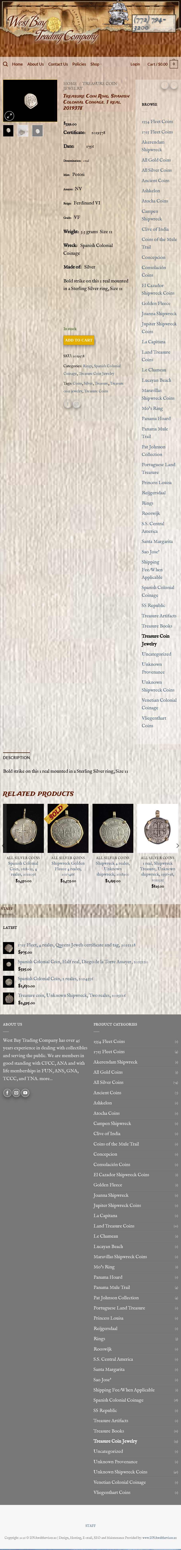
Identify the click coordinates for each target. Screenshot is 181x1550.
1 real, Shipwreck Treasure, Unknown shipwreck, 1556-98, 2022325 (157, 873)
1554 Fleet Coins (157, 122)
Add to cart (78, 340)
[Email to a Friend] (77, 404)
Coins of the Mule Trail (159, 243)
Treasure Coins (96, 391)
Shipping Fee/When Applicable (152, 570)
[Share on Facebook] (68, 404)
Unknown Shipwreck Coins (158, 686)
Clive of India (155, 229)
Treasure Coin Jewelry (90, 86)
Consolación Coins (154, 271)
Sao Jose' (150, 552)
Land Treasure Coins (156, 356)
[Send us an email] (16, 1094)
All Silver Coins (157, 170)
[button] (135, 63)
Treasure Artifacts (159, 616)
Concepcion (153, 258)
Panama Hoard (156, 419)
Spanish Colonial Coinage (158, 591)
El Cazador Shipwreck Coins (158, 289)
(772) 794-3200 (149, 23)
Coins (77, 383)
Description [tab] (16, 758)
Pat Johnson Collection (153, 451)
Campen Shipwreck (152, 215)
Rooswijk (151, 513)
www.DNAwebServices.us (160, 1539)
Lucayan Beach (156, 380)
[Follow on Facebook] (7, 1094)
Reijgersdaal (154, 493)
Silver (88, 383)
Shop (96, 64)
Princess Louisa (157, 483)
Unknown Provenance (153, 668)
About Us (35, 64)
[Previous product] (174, 85)
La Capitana (153, 342)
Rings (87, 366)
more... (46, 1080)
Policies (79, 64)
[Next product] (164, 85)
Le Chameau (154, 370)
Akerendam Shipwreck (153, 146)
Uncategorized (156, 654)
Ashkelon (151, 191)
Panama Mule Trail (155, 433)
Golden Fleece (156, 304)
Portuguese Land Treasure (158, 469)
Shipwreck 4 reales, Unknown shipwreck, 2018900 (113, 870)
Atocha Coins (155, 201)
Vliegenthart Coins (154, 722)
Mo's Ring (152, 409)
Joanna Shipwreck (159, 314)
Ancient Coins (155, 181)
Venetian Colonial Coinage (159, 704)
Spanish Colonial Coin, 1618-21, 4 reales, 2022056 (23, 870)
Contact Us (58, 64)
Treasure (101, 383)
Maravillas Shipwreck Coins (158, 394)
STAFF (91, 1527)
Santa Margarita (157, 542)
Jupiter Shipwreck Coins (159, 328)
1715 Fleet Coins (157, 132)
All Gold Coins (156, 160)
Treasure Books (157, 626)
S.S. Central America (153, 528)
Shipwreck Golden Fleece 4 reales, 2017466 (68, 870)
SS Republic (153, 606)
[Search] (5, 64)
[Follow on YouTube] (25, 1094)
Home (17, 64)
